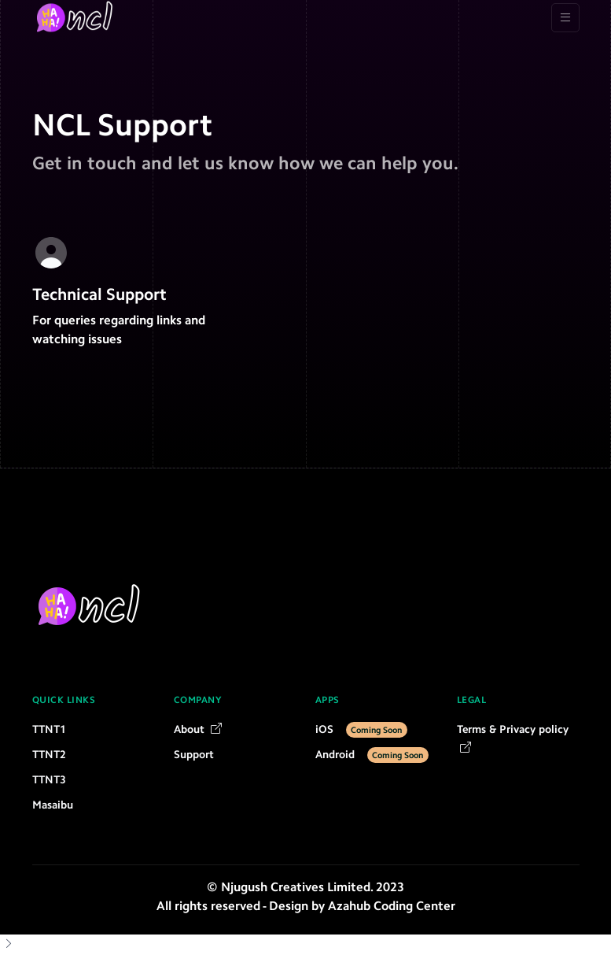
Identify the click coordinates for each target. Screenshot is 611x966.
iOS (361, 729)
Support (194, 754)
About (198, 729)
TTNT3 (49, 779)
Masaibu (52, 805)
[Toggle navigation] (565, 17)
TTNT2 (49, 754)
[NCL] (76, 17)
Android (372, 754)
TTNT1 (49, 729)
